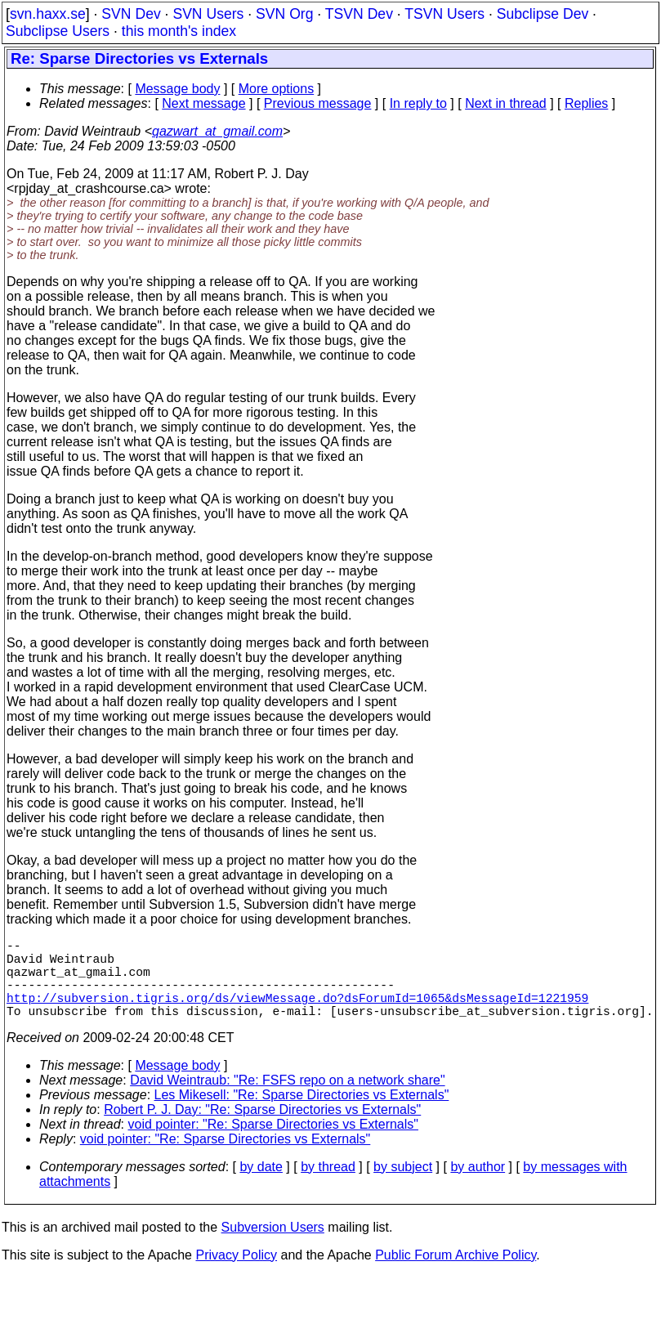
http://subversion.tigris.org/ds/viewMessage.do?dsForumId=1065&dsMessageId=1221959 (297, 1013)
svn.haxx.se (48, 14)
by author (477, 1186)
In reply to (418, 103)
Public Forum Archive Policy (455, 1275)
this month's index (179, 31)
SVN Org (284, 14)
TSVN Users (444, 14)
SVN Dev (130, 14)
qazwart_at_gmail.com (217, 131)
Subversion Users (272, 1247)
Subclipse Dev (542, 14)
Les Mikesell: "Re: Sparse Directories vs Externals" (301, 1114)
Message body (177, 89)
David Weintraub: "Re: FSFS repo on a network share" (287, 1100)
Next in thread (506, 103)
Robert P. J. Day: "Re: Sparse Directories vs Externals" (262, 1129)
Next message (203, 103)
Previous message (318, 103)
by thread (328, 1186)
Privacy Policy (236, 1275)
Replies (586, 103)
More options (277, 89)
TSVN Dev (359, 14)
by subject (402, 1186)
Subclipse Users (57, 31)
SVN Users (207, 14)
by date (260, 1186)
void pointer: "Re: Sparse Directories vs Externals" (273, 1144)
